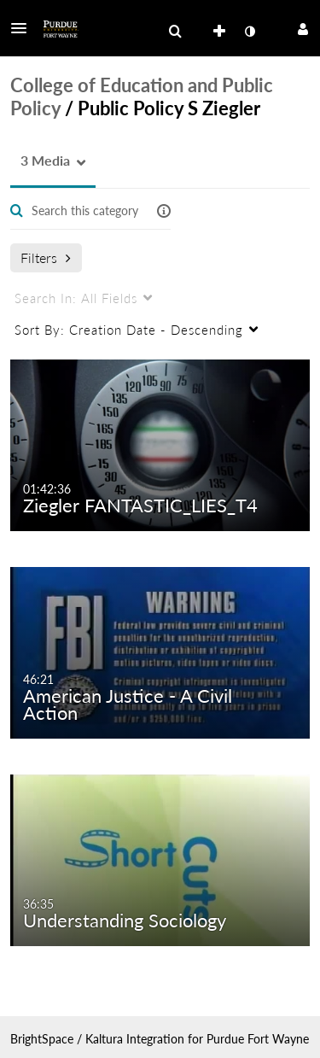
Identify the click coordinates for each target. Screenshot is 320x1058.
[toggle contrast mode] (249, 31)
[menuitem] (175, 31)
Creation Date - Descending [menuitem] (129, 329)
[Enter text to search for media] (85, 210)
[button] (24, 28)
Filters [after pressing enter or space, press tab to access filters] (45, 257)
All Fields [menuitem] (76, 298)
